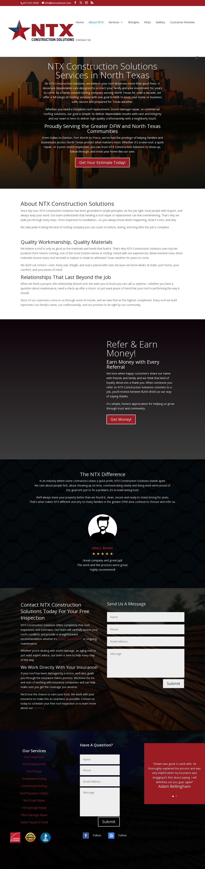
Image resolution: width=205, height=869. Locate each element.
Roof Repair (34, 771)
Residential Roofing (34, 778)
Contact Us (83, 40)
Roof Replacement (34, 764)
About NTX (96, 22)
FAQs (147, 22)
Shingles (133, 22)
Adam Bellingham (174, 786)
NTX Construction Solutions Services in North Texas (102, 70)
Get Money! (121, 419)
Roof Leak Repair (34, 800)
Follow (97, 835)
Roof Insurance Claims (34, 793)
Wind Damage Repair (34, 815)
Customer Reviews (182, 22)
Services (114, 22)
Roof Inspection (34, 757)
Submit (173, 683)
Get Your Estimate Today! (102, 162)
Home (80, 22)
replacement (74, 639)
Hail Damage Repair (34, 807)
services (39, 708)
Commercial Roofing (34, 786)
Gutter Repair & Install (34, 822)
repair (61, 639)
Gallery (160, 22)
